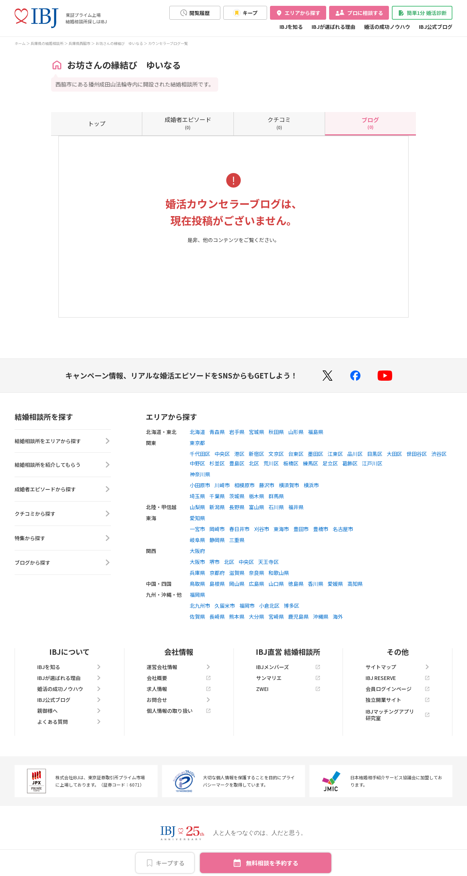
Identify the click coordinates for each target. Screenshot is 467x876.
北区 (254, 463)
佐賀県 (197, 616)
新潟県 (217, 507)
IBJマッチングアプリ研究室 (398, 714)
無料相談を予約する (272, 862)
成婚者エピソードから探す (63, 490)
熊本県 (236, 616)
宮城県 (256, 431)
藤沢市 (266, 485)
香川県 (315, 583)
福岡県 (197, 594)
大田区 (394, 453)
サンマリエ (288, 677)
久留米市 (225, 605)
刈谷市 (261, 528)
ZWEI (288, 688)
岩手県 (236, 431)
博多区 (291, 605)
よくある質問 (69, 721)
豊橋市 (320, 528)
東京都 (197, 442)
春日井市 (239, 528)
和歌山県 (279, 572)
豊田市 (301, 528)
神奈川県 (200, 474)
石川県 (276, 507)
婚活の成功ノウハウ (387, 26)
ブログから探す (63, 564)
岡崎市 (217, 528)
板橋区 (290, 463)
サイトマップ (398, 666)
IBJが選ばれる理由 (333, 26)
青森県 (217, 431)
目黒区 (374, 453)
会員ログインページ (398, 688)
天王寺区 (268, 561)
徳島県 (296, 583)
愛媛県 (335, 583)
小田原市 (200, 485)
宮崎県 (276, 616)
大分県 (256, 616)
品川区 (355, 453)
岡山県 (236, 583)
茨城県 (236, 496)
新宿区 (256, 453)
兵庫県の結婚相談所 (47, 43)
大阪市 (197, 561)
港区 (239, 453)
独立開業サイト (398, 699)
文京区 (276, 453)
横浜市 (311, 485)
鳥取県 (197, 583)
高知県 (355, 583)
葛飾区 (350, 463)
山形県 (296, 431)
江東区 (335, 453)
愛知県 (197, 517)
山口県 (276, 583)
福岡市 (247, 605)
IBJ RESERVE (398, 677)
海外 (338, 616)
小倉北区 (269, 605)
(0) (188, 122)
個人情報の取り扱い (179, 710)
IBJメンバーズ (288, 666)
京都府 (217, 572)
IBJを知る (291, 26)
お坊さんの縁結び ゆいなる (119, 43)
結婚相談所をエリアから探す (63, 441)
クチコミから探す (63, 515)
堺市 (214, 561)
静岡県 (217, 539)
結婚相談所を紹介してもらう (63, 466)
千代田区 (200, 453)
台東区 (296, 453)
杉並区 (217, 463)
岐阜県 (197, 539)
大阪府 (197, 550)
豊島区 (236, 463)
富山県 (256, 507)
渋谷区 (439, 453)
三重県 (236, 539)
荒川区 (271, 463)
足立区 (330, 463)
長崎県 (217, 616)
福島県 (315, 431)
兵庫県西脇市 (79, 43)
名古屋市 (343, 528)
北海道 (197, 431)
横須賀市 (289, 485)
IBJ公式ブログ (435, 26)
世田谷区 (416, 453)
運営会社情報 (179, 666)
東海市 (281, 528)
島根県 (217, 583)
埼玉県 (197, 496)
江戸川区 (372, 463)
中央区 (222, 453)
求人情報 (179, 688)
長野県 (236, 507)
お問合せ (179, 699)
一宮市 (197, 528)
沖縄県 (320, 616)
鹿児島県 (298, 616)
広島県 (256, 583)
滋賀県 (236, 572)
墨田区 (315, 453)
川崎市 (222, 485)
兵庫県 (197, 572)
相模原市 (244, 485)
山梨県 (197, 507)
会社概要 (179, 677)
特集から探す (63, 539)
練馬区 (310, 463)
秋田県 (276, 431)
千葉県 (217, 496)
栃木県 (256, 496)
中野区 (197, 463)
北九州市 (200, 605)
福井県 (296, 507)
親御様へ (69, 710)
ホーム (20, 43)
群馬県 (276, 496)
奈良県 (256, 572)
